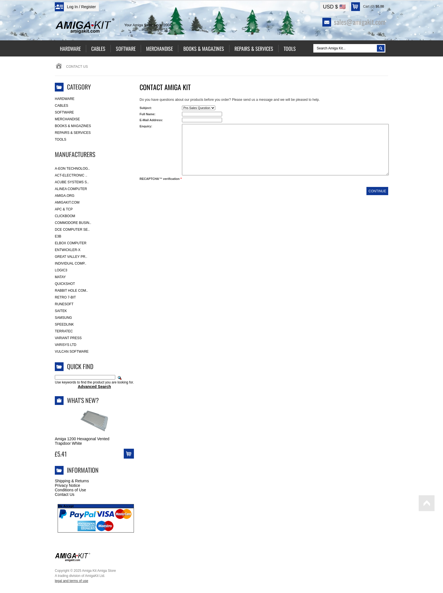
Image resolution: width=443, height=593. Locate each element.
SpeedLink (64, 324)
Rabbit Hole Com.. (71, 291)
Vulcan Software (72, 352)
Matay (60, 277)
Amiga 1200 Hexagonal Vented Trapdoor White (82, 441)
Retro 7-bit (65, 297)
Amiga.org (64, 196)
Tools (60, 139)
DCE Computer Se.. (72, 230)
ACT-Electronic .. (71, 175)
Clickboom (65, 216)
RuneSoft (64, 304)
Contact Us (64, 494)
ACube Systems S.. (72, 182)
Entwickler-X (68, 250)
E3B (58, 236)
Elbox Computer (70, 243)
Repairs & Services (73, 133)
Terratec (64, 331)
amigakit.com (67, 202)
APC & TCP (64, 209)
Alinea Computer (71, 189)
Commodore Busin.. (73, 223)
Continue (377, 191)
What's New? (83, 400)
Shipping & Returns (72, 481)
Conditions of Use (70, 490)
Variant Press (68, 338)
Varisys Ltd (65, 345)
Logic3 (61, 270)
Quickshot (65, 284)
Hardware (65, 99)
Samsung (63, 318)
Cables (61, 106)
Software (64, 112)
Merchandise (67, 119)
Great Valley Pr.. (71, 257)
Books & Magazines (73, 126)
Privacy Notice (67, 485)
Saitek (61, 311)
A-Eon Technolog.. (72, 169)
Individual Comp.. (70, 263)
